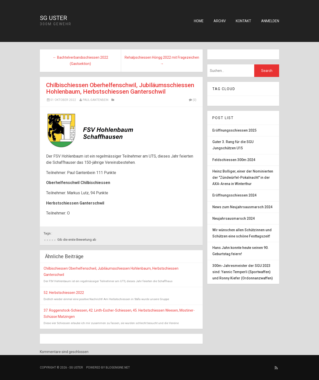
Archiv (220, 21)
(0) (192, 100)
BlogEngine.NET (118, 367)
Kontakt (243, 21)
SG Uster (53, 17)
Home (199, 21)
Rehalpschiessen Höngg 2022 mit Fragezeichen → (162, 60)
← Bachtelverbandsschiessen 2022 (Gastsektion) (80, 60)
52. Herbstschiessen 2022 (64, 293)
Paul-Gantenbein (95, 100)
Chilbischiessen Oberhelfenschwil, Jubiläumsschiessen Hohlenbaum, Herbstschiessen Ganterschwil (120, 88)
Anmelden (270, 21)
